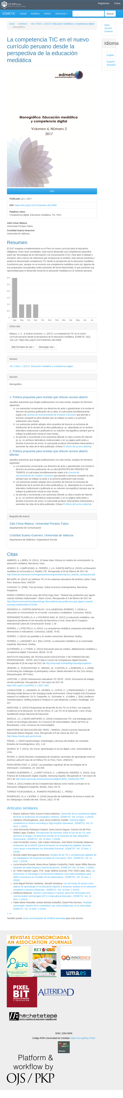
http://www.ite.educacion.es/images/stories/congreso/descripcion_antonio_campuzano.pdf (51, 574)
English (110, 55)
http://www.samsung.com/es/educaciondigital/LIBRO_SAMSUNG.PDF (50, 779)
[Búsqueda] (88, 14)
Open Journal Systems (108, 28)
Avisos (47, 13)
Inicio (12, 24)
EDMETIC (9, 13)
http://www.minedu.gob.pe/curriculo (24, 736)
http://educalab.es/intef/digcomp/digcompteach (69, 663)
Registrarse (103, 3)
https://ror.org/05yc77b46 (83, 1038)
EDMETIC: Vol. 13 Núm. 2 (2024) (29, 908)
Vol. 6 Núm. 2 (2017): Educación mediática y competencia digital (62, 24)
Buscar (110, 13)
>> (10, 913)
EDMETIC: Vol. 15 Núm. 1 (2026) (44, 839)
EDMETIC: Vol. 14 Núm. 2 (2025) (77, 817)
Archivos (35, 13)
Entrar (117, 3)
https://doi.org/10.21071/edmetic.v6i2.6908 (36, 205)
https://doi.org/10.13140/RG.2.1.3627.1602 (28, 685)
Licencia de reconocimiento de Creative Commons (51, 414)
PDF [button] (52, 191)
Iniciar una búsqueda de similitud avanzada (44, 918)
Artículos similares (22, 808)
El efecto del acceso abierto (76, 446)
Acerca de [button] (61, 13)
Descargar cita (47, 347)
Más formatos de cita (23, 347)
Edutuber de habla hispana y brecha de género (36, 867)
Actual (23, 13)
